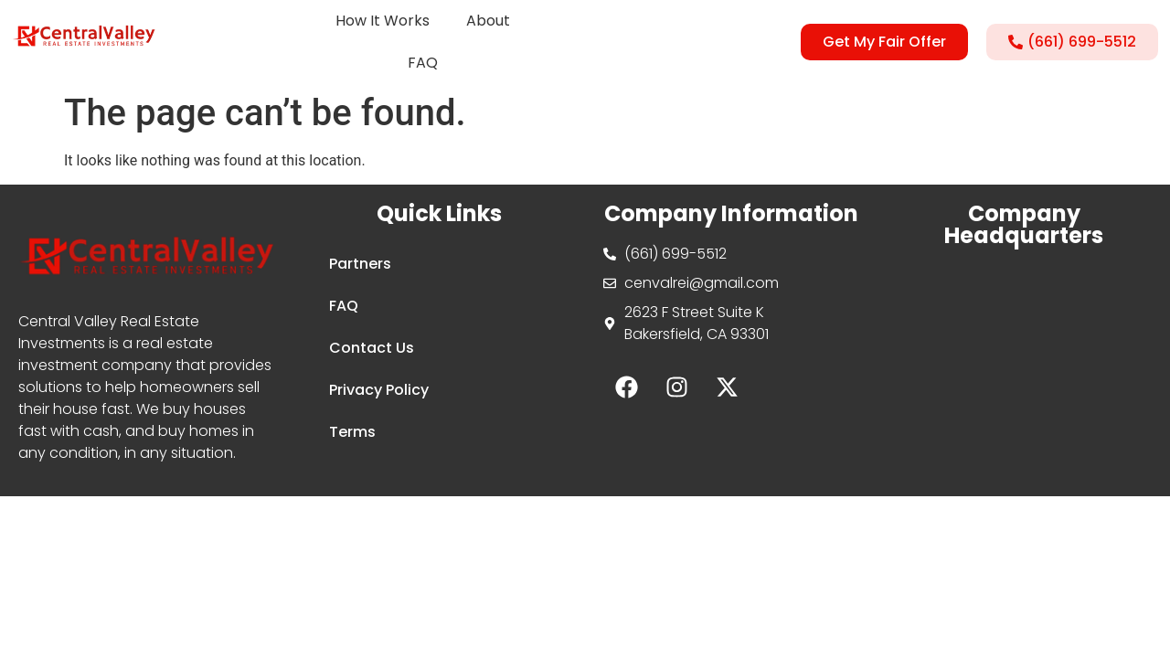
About (488, 20)
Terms (352, 431)
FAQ (423, 62)
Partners (360, 263)
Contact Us (371, 347)
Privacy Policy (379, 389)
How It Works (382, 20)
